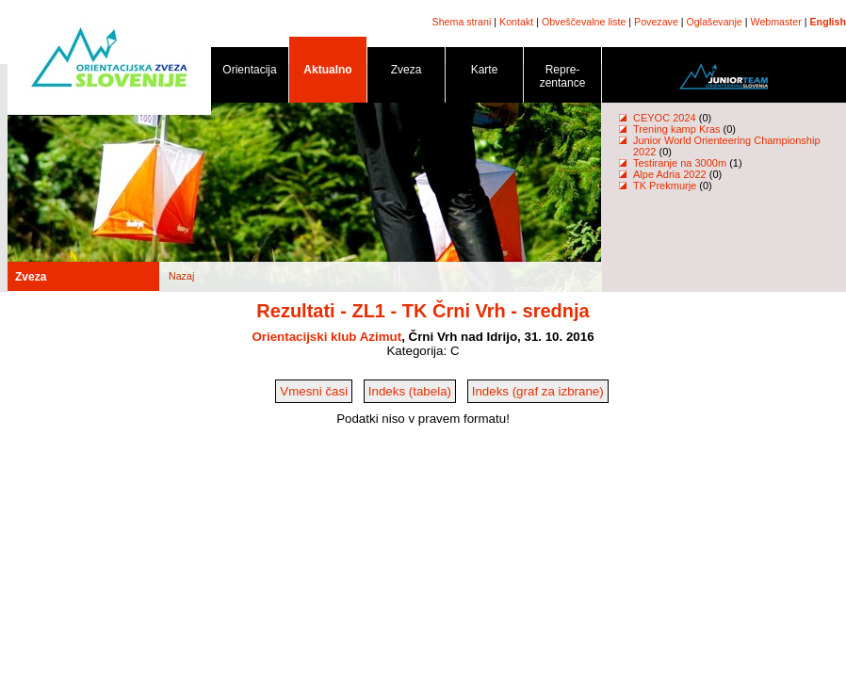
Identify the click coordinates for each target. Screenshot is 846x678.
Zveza (406, 73)
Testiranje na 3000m (681, 163)
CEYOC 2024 (664, 117)
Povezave (656, 21)
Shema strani (462, 21)
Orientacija (249, 73)
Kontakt (516, 21)
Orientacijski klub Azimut (326, 337)
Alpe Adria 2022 (670, 174)
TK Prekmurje (664, 185)
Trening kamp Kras (677, 129)
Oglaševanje (714, 21)
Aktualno (327, 73)
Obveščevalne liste (584, 21)
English (828, 21)
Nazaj (181, 276)
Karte (484, 73)
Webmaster (776, 21)
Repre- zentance (562, 79)
